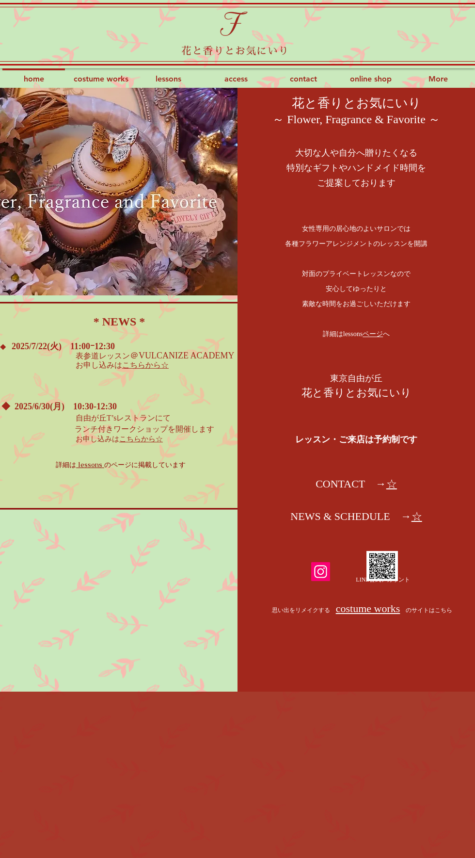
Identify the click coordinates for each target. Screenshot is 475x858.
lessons (90, 464)
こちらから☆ (145, 365)
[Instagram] (320, 571)
